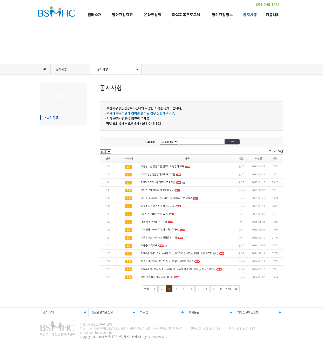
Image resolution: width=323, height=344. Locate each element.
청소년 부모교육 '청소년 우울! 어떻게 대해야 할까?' (167, 261)
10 (221, 288)
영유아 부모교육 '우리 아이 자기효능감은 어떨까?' (166, 198)
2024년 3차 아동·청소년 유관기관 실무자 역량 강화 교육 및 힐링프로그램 (178, 269)
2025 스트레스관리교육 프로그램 (158, 182)
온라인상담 (153, 14)
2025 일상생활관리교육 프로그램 (158, 174)
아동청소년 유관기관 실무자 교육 (157, 206)
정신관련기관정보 (112, 312)
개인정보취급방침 (257, 312)
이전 (146, 288)
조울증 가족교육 (149, 245)
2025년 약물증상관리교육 (154, 214)
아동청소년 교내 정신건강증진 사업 (159, 237)
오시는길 (209, 312)
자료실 (160, 312)
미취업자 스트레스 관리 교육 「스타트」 (160, 230)
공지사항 (250, 14)
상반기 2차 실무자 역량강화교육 (157, 190)
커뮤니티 (273, 14)
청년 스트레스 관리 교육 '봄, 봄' (157, 277)
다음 (228, 288)
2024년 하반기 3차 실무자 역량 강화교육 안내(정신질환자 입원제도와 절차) (179, 253)
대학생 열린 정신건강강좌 (154, 222)
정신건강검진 (122, 14)
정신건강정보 (222, 14)
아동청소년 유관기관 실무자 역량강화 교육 (163, 166)
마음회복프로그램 (186, 14)
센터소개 (95, 14)
